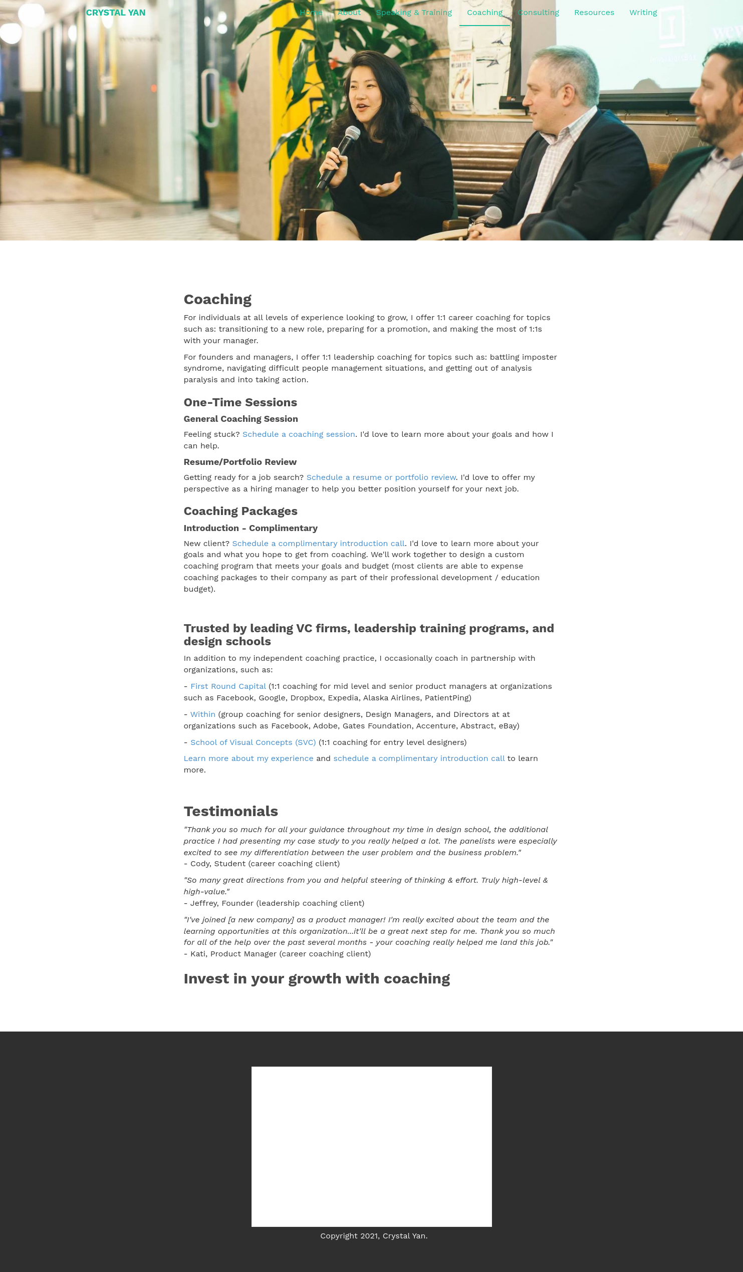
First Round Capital (228, 686)
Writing (643, 12)
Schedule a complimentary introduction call (318, 543)
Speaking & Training (414, 12)
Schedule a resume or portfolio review (381, 477)
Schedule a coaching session (298, 434)
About (349, 12)
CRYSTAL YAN (116, 12)
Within (202, 714)
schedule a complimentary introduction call (419, 758)
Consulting (538, 12)
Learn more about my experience (249, 758)
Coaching (485, 12)
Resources (594, 12)
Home (311, 12)
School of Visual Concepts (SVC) (253, 742)
